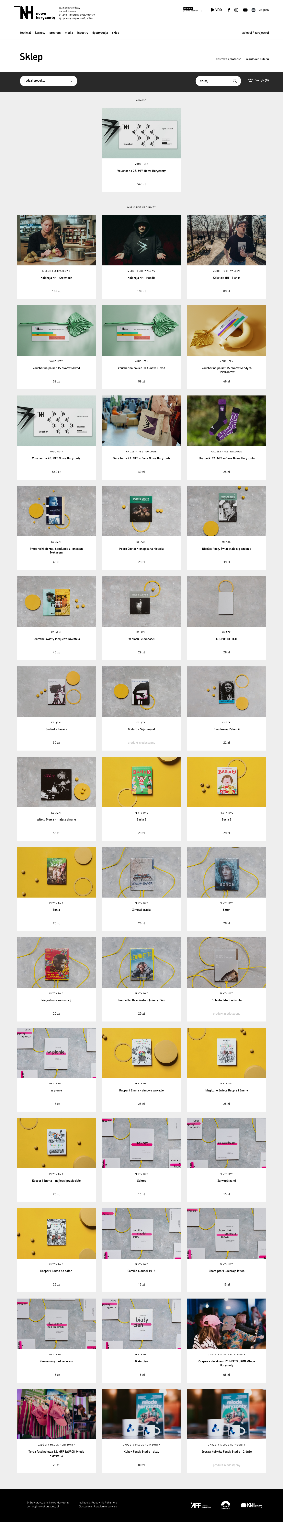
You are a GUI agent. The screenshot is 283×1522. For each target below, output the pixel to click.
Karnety (40, 33)
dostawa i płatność (228, 59)
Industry (82, 33)
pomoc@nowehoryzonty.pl (43, 1506)
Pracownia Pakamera (104, 1502)
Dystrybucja (100, 33)
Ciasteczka (85, 1506)
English (264, 10)
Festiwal (25, 33)
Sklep (115, 33)
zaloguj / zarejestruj (255, 33)
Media (69, 33)
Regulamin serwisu (105, 1506)
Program (55, 33)
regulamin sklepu (257, 59)
